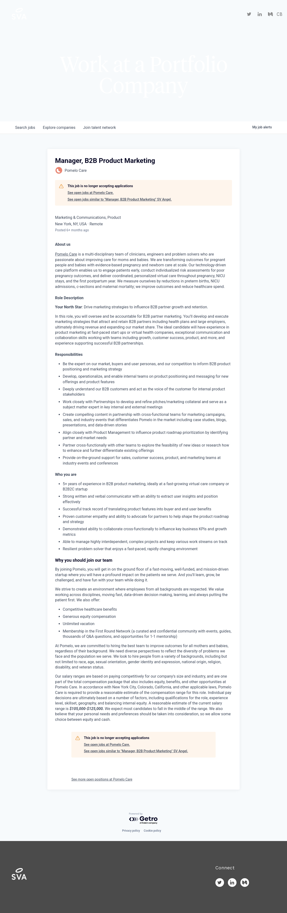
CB (279, 14)
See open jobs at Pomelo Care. (91, 193)
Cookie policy (152, 830)
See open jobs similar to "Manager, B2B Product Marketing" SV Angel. (120, 199)
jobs (25, 127)
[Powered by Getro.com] (143, 818)
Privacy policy (131, 830)
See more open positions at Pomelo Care (101, 779)
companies (59, 127)
